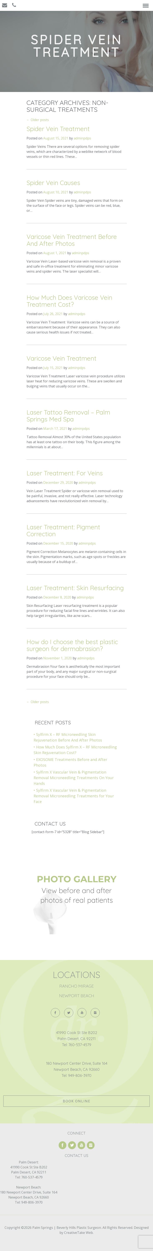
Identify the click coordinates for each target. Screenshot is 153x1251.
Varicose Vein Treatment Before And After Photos (72, 240)
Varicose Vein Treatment (61, 358)
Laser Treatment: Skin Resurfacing (75, 588)
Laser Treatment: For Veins (65, 473)
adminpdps (82, 138)
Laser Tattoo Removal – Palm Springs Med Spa (68, 415)
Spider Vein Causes (53, 183)
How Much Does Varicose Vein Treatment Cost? (69, 301)
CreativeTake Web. (79, 1232)
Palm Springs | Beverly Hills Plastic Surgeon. (67, 1227)
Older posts (38, 119)
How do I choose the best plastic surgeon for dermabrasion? (72, 645)
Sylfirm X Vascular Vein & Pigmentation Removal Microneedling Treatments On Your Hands (74, 778)
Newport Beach (76, 995)
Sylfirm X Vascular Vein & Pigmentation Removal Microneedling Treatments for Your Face (74, 796)
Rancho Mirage (76, 986)
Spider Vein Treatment (58, 129)
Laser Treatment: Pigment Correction (63, 530)
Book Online (76, 1101)
